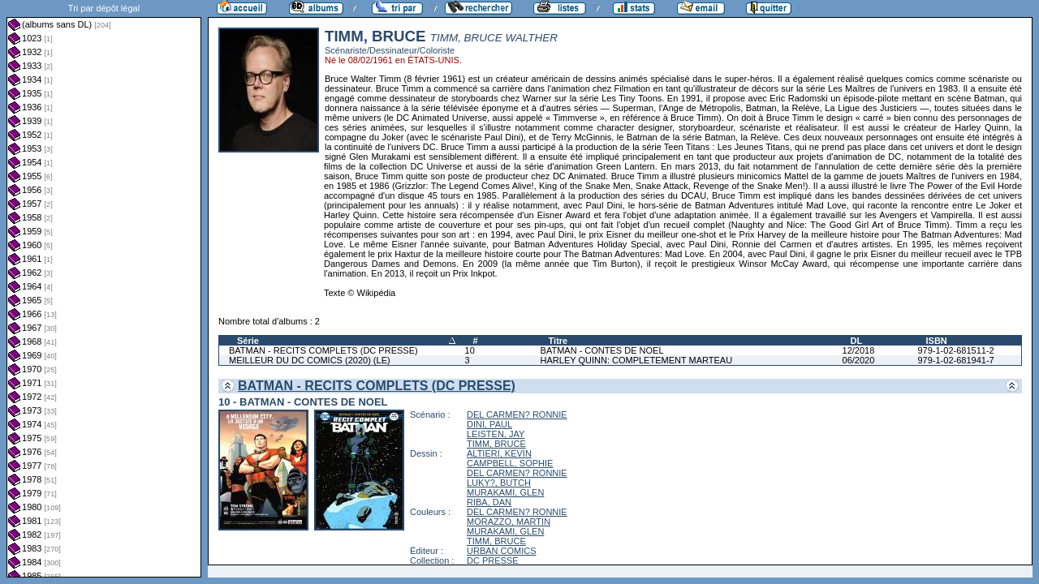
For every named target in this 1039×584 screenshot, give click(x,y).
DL (857, 341)
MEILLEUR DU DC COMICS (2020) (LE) (309, 360)
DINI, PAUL (489, 424)
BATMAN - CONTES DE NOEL (602, 350)
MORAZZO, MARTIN (508, 521)
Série (248, 341)
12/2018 (859, 350)
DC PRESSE (493, 560)
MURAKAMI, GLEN (505, 492)
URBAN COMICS (502, 551)
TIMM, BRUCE (496, 444)
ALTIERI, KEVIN (499, 453)
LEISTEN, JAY (495, 434)
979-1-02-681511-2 (955, 350)
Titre (558, 341)
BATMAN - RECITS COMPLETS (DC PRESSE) (323, 350)
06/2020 (859, 360)
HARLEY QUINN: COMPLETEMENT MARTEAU (637, 360)
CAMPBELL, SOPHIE (510, 463)
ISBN (935, 341)
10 (470, 350)
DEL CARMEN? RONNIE (517, 414)
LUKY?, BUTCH (499, 482)
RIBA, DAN (489, 502)
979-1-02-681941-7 (955, 360)
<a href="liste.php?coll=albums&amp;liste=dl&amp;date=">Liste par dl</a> (103, 289)
